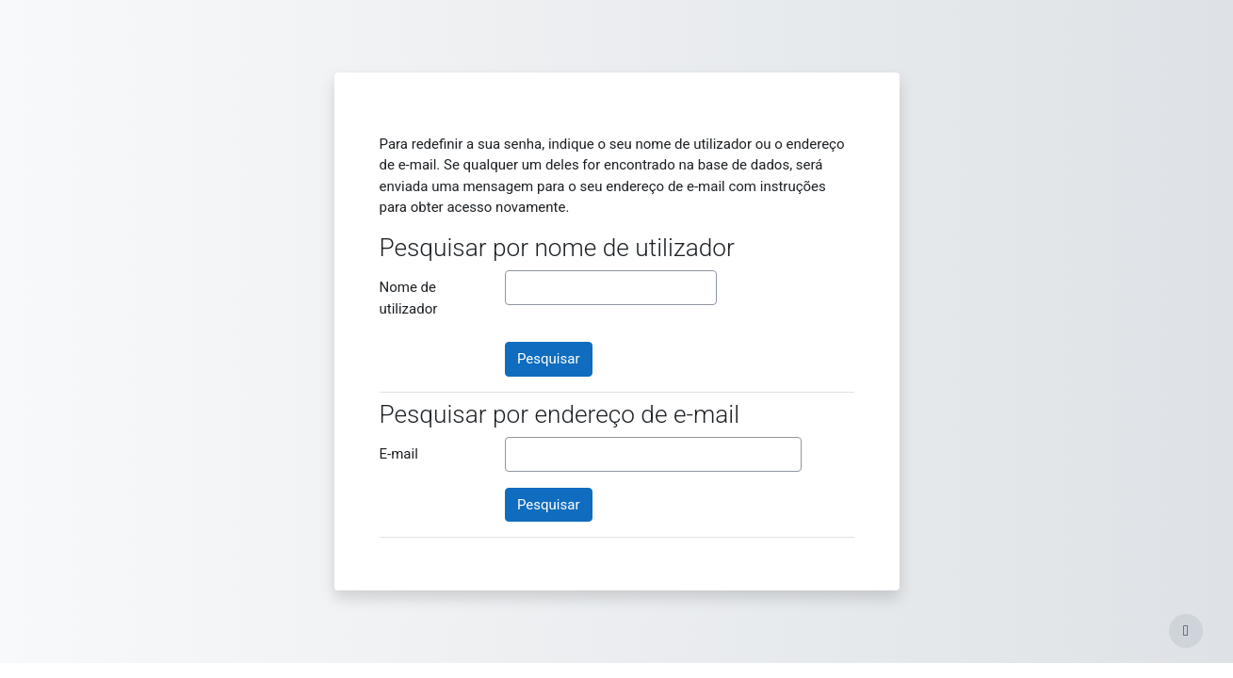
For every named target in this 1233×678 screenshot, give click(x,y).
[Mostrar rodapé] (1186, 631)
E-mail (399, 453)
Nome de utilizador (409, 298)
